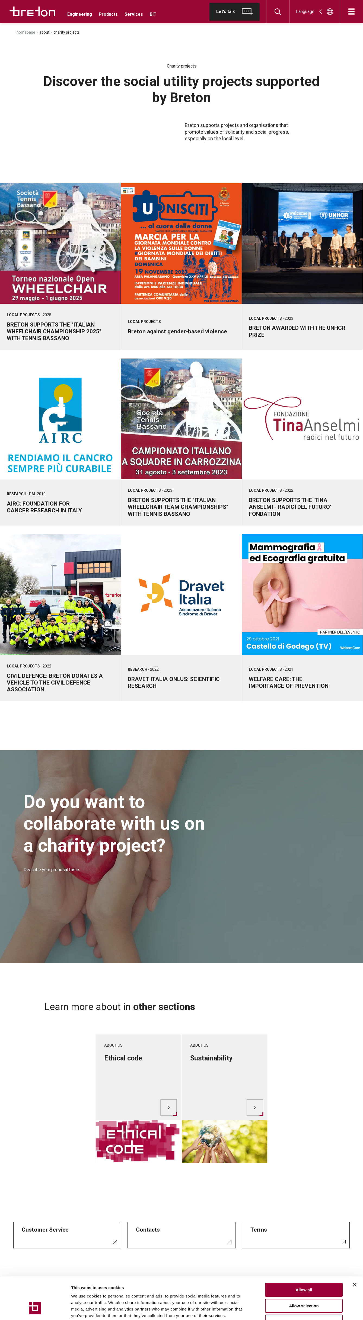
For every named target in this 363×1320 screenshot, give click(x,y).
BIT (153, 14)
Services (134, 14)
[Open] (351, 11)
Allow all (304, 1253)
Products (108, 14)
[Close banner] (354, 1249)
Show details (284, 1309)
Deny (304, 1285)
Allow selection (304, 1269)
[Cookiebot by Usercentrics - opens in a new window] (35, 1309)
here (74, 869)
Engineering (79, 14)
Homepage (26, 32)
